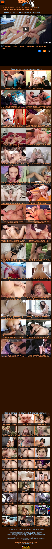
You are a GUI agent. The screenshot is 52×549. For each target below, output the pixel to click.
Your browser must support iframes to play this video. (26, 29)
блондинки (30, 46)
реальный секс (41, 46)
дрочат (22, 46)
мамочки (8, 46)
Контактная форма (20, 542)
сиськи (15, 46)
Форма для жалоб (32, 542)
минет (3, 48)
